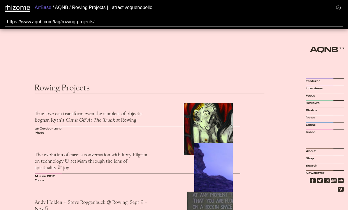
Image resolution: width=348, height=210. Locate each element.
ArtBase (43, 7)
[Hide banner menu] (338, 7)
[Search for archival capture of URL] (174, 22)
